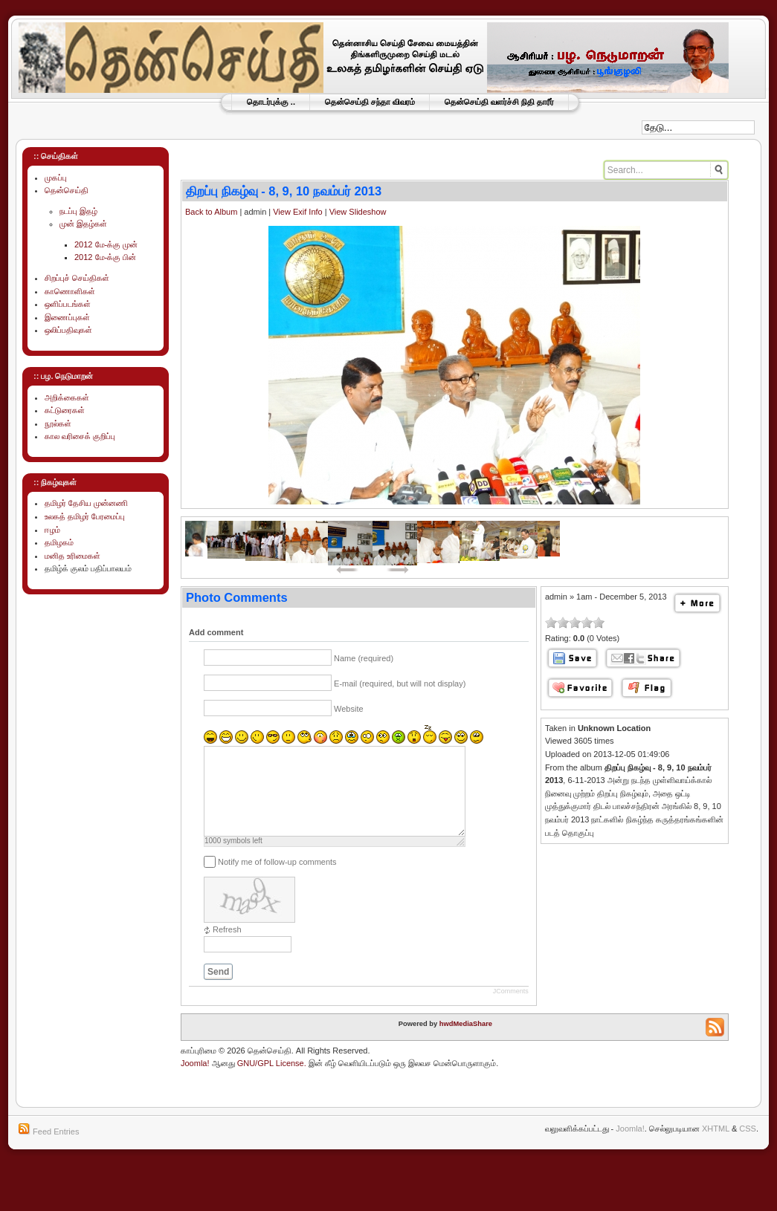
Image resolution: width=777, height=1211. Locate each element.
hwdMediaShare (465, 1041)
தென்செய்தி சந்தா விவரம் (370, 101)
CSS (747, 1146)
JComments (511, 1009)
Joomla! (195, 1081)
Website (349, 708)
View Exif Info (297, 211)
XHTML (715, 1146)
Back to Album (211, 211)
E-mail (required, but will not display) (399, 683)
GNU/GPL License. (271, 1081)
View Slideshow (358, 211)
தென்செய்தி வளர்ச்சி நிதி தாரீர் (499, 101)
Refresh (227, 947)
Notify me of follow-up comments (277, 879)
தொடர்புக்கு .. (271, 101)
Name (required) (363, 658)
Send (218, 989)
